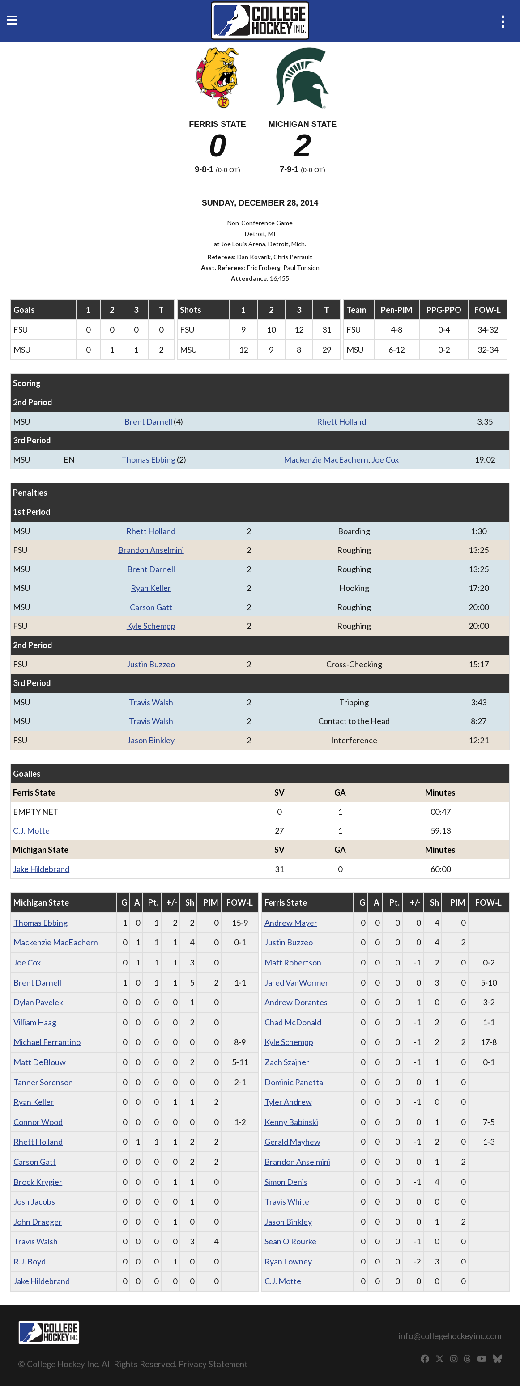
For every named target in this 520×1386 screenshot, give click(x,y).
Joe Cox (385, 459)
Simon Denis (285, 1182)
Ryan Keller (151, 588)
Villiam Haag (34, 1022)
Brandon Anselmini (151, 550)
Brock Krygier (37, 1182)
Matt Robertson (292, 962)
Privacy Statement (213, 1364)
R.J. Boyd (29, 1261)
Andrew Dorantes (296, 1002)
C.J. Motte (31, 830)
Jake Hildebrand (41, 869)
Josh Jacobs (34, 1201)
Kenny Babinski (291, 1122)
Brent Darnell (148, 421)
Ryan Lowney (288, 1261)
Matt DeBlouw (39, 1062)
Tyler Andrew (288, 1102)
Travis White (286, 1201)
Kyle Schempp (151, 626)
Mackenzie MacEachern (326, 459)
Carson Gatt (151, 607)
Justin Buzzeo (151, 664)
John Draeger (37, 1221)
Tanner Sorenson (43, 1082)
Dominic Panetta (293, 1082)
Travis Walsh (151, 702)
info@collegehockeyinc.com (449, 1336)
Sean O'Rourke (290, 1241)
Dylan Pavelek (38, 1002)
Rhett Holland (341, 421)
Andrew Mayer (290, 922)
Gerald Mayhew (292, 1141)
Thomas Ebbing (148, 459)
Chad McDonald (292, 1022)
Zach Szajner (286, 1062)
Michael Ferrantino (47, 1042)
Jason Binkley (151, 740)
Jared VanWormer (296, 982)
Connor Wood (38, 1122)
